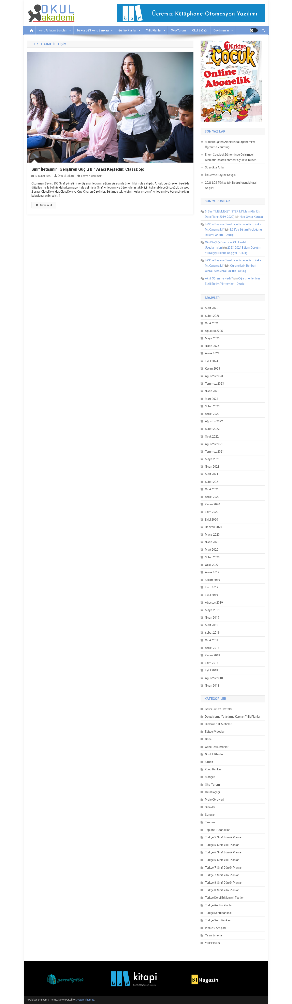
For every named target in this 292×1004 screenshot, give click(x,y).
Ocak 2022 (212, 436)
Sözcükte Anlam (215, 167)
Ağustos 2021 (214, 444)
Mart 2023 (211, 398)
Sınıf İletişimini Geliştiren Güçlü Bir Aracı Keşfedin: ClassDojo (87, 169)
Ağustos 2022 (214, 421)
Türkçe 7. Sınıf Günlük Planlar (223, 867)
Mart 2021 (211, 474)
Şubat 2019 (212, 632)
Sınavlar (210, 807)
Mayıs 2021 (212, 459)
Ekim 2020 (211, 511)
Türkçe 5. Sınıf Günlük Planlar (223, 837)
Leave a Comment (91, 175)
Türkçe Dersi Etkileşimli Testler (224, 897)
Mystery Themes (84, 999)
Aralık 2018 (212, 647)
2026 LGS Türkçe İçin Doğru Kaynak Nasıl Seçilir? (231, 185)
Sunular (210, 814)
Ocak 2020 (212, 564)
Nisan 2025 (212, 345)
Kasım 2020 (212, 504)
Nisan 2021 (212, 466)
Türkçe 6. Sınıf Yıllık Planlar (222, 860)
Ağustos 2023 (214, 376)
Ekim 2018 (211, 662)
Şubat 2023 (212, 406)
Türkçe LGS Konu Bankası (93, 30)
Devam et (44, 205)
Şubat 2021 (212, 481)
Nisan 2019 (212, 617)
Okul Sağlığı (199, 30)
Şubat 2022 (212, 428)
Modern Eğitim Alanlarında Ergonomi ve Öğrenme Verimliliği (230, 144)
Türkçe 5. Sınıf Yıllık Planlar (222, 845)
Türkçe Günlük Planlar (219, 905)
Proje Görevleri (214, 799)
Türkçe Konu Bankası (218, 912)
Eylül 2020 (211, 519)
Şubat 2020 (212, 557)
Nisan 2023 (212, 391)
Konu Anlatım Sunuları (53, 30)
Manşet (210, 777)
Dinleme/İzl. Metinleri (218, 724)
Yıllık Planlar (153, 30)
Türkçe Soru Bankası (218, 920)
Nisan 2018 (212, 685)
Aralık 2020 (212, 496)
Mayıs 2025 (212, 338)
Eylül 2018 (211, 670)
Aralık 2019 (212, 572)
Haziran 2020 (213, 527)
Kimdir (209, 762)
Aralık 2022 (212, 413)
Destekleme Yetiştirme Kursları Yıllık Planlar (232, 716)
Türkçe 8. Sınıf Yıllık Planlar (222, 890)
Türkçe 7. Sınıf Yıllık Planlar (222, 875)
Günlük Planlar (127, 30)
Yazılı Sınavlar (214, 935)
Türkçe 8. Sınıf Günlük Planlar (223, 882)
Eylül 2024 (211, 361)
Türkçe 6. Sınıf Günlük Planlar (223, 852)
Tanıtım (210, 822)
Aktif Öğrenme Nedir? (219, 278)
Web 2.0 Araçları (215, 928)
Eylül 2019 (211, 594)
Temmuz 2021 (214, 451)
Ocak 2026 (212, 323)
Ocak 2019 (212, 640)
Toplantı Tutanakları (217, 829)
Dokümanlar (221, 30)
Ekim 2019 (211, 587)
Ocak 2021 (212, 489)
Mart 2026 (211, 308)
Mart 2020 (211, 549)
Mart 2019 (211, 625)
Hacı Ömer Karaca (251, 216)
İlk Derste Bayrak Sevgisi (220, 175)
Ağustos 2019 (214, 602)
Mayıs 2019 (212, 610)
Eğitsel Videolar (215, 731)
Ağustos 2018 (214, 678)
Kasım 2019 (212, 579)
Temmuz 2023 (214, 383)
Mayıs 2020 (212, 534)
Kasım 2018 (212, 655)
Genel (208, 739)
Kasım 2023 (212, 368)
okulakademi (66, 175)
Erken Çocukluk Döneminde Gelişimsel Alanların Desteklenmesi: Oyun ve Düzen (231, 157)
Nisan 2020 (212, 542)
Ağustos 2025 (214, 330)
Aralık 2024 (212, 353)
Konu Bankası (213, 769)
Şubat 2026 (212, 315)
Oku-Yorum (178, 30)
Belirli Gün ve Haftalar (218, 709)
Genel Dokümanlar (217, 746)
